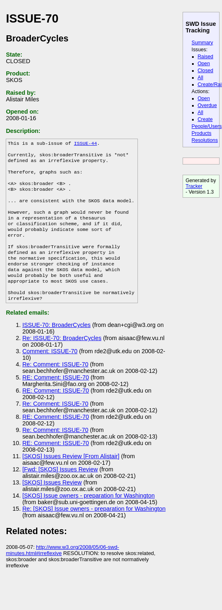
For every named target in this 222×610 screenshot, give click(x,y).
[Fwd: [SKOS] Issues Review (60, 492)
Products (201, 133)
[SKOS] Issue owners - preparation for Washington (88, 518)
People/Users (207, 126)
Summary (202, 43)
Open (204, 63)
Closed (205, 70)
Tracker (193, 186)
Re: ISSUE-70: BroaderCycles (61, 361)
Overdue (207, 105)
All (201, 77)
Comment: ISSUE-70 (49, 374)
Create (205, 119)
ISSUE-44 (85, 144)
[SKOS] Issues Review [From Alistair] (70, 479)
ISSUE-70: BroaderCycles (56, 348)
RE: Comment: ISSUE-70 (55, 400)
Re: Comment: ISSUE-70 (55, 387)
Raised (205, 56)
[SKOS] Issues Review (52, 505)
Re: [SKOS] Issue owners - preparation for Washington (93, 531)
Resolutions (205, 140)
